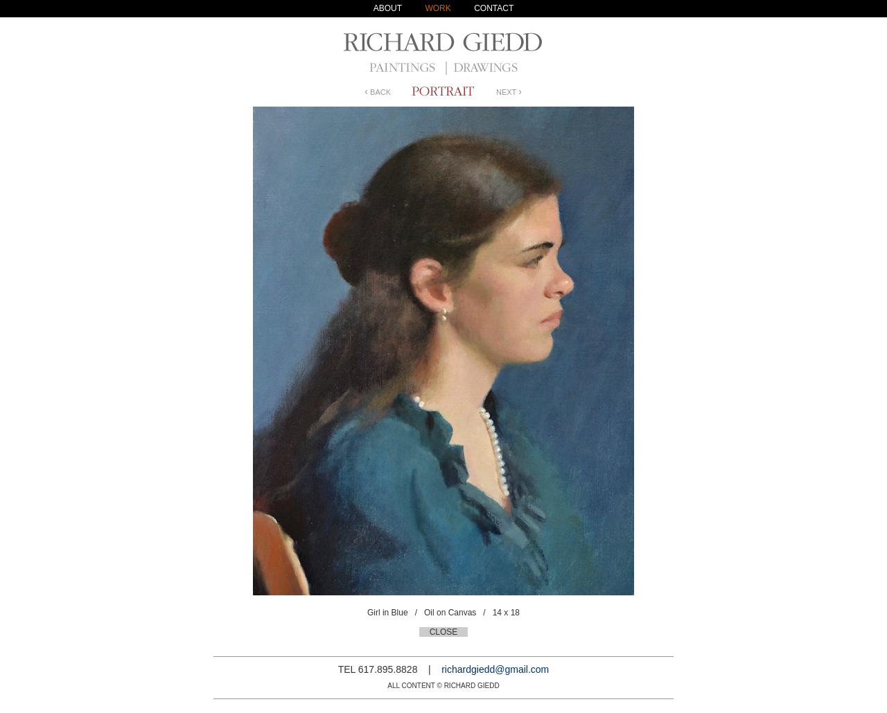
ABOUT (388, 8)
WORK (437, 8)
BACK (378, 92)
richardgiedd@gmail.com (495, 669)
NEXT (509, 92)
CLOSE (444, 632)
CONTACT (493, 8)
